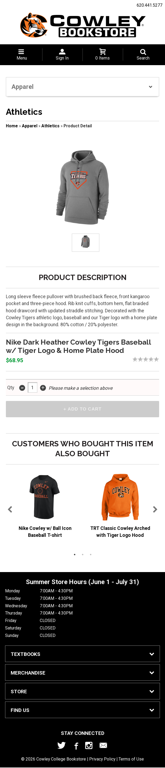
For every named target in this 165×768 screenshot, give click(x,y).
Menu (22, 58)
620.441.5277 (149, 5)
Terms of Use (131, 759)
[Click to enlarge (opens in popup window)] (85, 242)
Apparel (29, 125)
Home (12, 125)
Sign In (62, 58)
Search (143, 58)
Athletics (50, 125)
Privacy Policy (102, 759)
